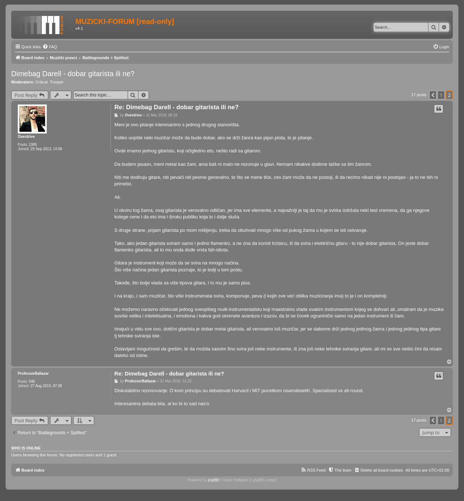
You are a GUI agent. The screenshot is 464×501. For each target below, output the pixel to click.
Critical (42, 82)
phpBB (213, 480)
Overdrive (26, 137)
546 (32, 381)
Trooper (56, 82)
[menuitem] (49, 46)
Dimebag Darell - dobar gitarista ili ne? (72, 74)
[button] (432, 95)
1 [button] (441, 95)
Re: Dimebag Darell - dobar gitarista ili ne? (177, 107)
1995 (33, 145)
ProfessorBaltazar (33, 373)
